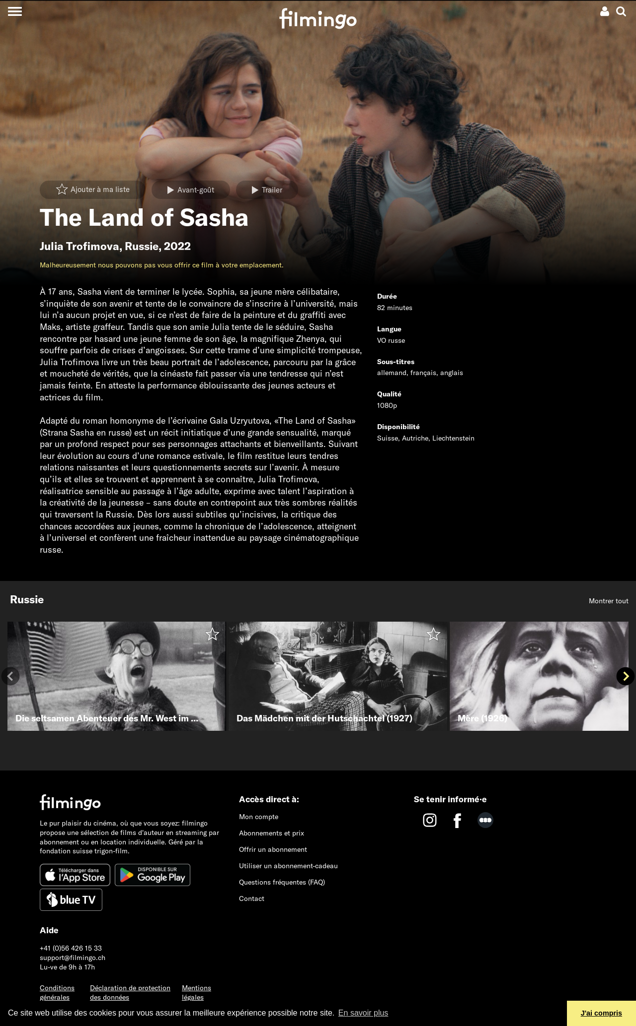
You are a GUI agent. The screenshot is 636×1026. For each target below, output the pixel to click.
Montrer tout (609, 600)
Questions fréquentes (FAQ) (282, 882)
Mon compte (258, 816)
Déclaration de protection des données (130, 992)
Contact (251, 898)
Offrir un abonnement (273, 849)
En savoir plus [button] (363, 1013)
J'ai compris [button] (601, 1013)
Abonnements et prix (271, 833)
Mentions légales (196, 992)
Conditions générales (57, 992)
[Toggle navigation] (14, 11)
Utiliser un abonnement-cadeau (288, 865)
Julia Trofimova (79, 246)
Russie (142, 246)
